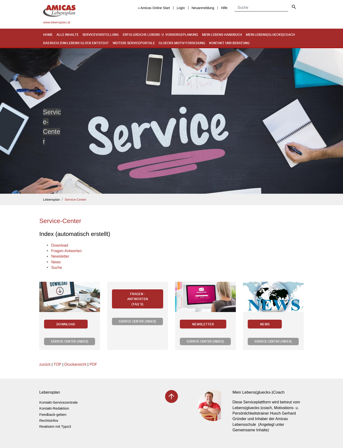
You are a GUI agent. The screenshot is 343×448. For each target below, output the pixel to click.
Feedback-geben (52, 414)
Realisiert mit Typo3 (55, 426)
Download (65, 324)
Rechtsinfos (48, 420)
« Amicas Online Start (154, 8)
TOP (57, 364)
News (264, 324)
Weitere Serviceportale (134, 43)
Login (181, 8)
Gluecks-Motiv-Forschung (182, 43)
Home (48, 34)
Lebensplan (51, 199)
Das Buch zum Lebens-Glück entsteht (76, 43)
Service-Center (75, 199)
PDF (93, 364)
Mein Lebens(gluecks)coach (270, 34)
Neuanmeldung (203, 8)
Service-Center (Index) (69, 341)
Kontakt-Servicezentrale (58, 402)
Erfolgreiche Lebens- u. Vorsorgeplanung (160, 34)
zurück (44, 364)
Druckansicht (75, 364)
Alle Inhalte (67, 34)
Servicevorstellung (100, 34)
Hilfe (224, 8)
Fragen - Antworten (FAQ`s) (137, 299)
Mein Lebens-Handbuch (222, 34)
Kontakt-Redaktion (54, 408)
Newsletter (203, 324)
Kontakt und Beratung (229, 43)
